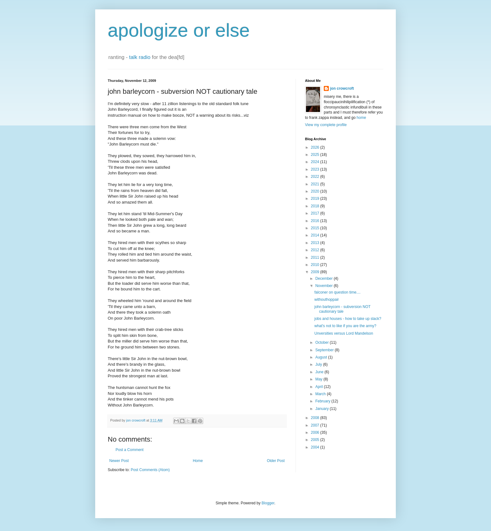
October (322, 342)
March (321, 394)
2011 (315, 257)
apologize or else (179, 30)
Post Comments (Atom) (150, 470)
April (319, 387)
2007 (315, 425)
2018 (315, 206)
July (319, 364)
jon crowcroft (342, 88)
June (319, 372)
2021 (315, 184)
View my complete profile (326, 125)
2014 (315, 235)
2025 (315, 154)
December (324, 278)
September (325, 350)
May (319, 379)
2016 (315, 221)
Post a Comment (129, 450)
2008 (315, 418)
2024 (315, 162)
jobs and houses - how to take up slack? (347, 318)
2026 (315, 147)
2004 (315, 447)
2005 (315, 440)
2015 (315, 228)
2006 (315, 432)
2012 (315, 250)
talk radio (139, 57)
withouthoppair (326, 299)
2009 (315, 272)
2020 (315, 191)
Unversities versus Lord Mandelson (343, 333)
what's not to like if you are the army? (345, 326)
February (323, 401)
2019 (315, 198)
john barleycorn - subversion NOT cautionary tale (342, 309)
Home (198, 461)
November (324, 286)
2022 (315, 176)
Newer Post (119, 461)
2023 (315, 169)
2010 (315, 265)
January (322, 408)
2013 (315, 243)
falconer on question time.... (337, 292)
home (361, 117)
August (321, 357)
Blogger (267, 503)
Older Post (276, 461)
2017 (315, 213)
